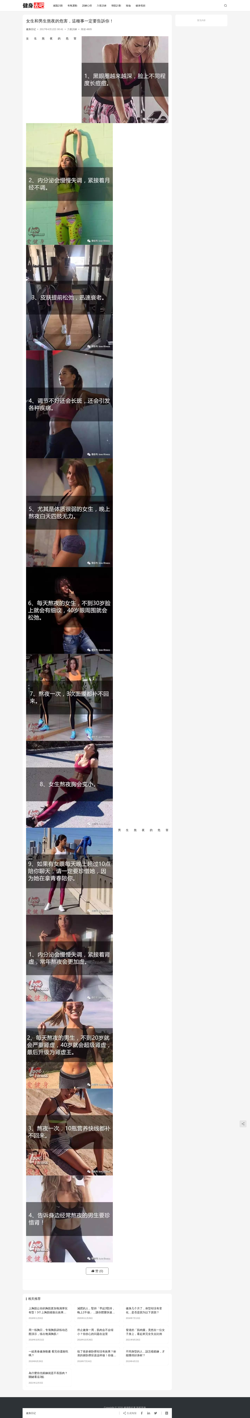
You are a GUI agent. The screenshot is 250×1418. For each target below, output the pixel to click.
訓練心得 (87, 5)
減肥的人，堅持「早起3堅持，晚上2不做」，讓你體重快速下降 (96, 1310)
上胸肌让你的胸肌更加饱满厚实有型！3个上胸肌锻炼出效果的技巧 (48, 1310)
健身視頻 (140, 5)
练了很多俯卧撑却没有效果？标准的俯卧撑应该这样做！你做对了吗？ (96, 1353)
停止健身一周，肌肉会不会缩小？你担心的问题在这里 (95, 1331)
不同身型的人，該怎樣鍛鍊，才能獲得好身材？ (145, 1353)
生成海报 (130, 1413)
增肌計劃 (116, 5)
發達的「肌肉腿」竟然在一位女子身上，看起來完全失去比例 (145, 1331)
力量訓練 (101, 5)
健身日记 (31, 29)
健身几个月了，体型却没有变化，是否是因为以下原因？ (144, 1310)
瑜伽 (128, 5)
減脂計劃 (58, 5)
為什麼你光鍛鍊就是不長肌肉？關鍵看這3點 (48, 1375)
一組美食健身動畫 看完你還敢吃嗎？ (48, 1353)
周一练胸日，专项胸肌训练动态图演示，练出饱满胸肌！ (48, 1331)
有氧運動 (72, 5)
